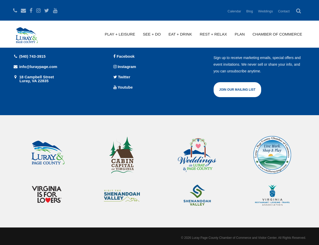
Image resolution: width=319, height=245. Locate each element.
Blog (249, 11)
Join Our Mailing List (237, 89)
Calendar (234, 11)
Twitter (121, 77)
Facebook (124, 56)
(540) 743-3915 (29, 56)
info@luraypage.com (35, 66)
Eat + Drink (180, 34)
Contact (284, 11)
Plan (240, 34)
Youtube (123, 87)
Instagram (124, 66)
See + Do (152, 34)
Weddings (265, 11)
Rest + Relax (213, 34)
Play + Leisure (120, 34)
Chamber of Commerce (277, 34)
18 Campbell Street (59, 79)
